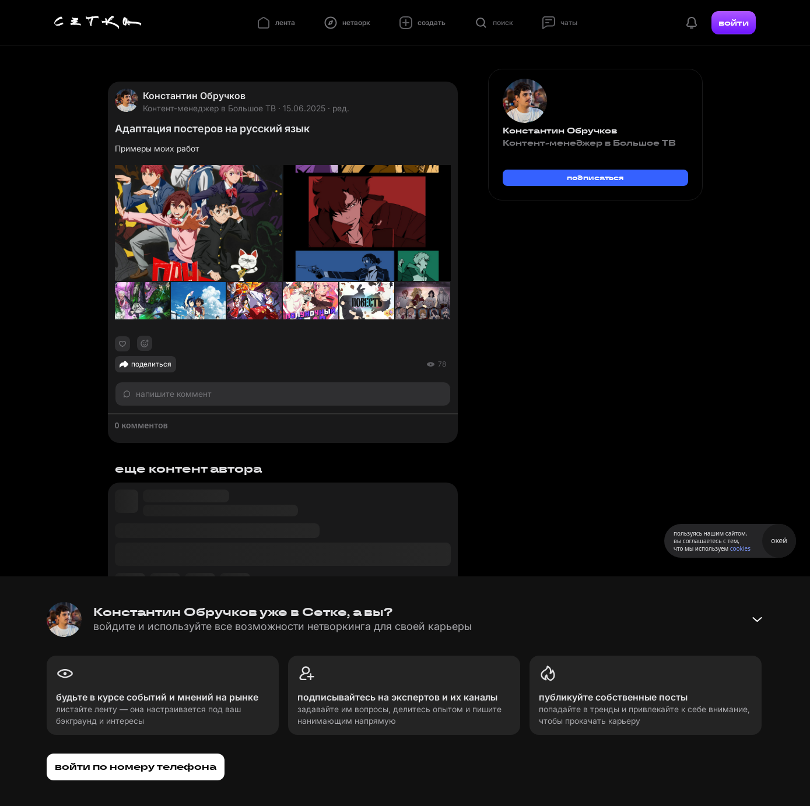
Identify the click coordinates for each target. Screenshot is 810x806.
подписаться (595, 177)
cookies (740, 548)
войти (733, 23)
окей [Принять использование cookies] (779, 540)
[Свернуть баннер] (757, 620)
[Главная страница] (98, 23)
